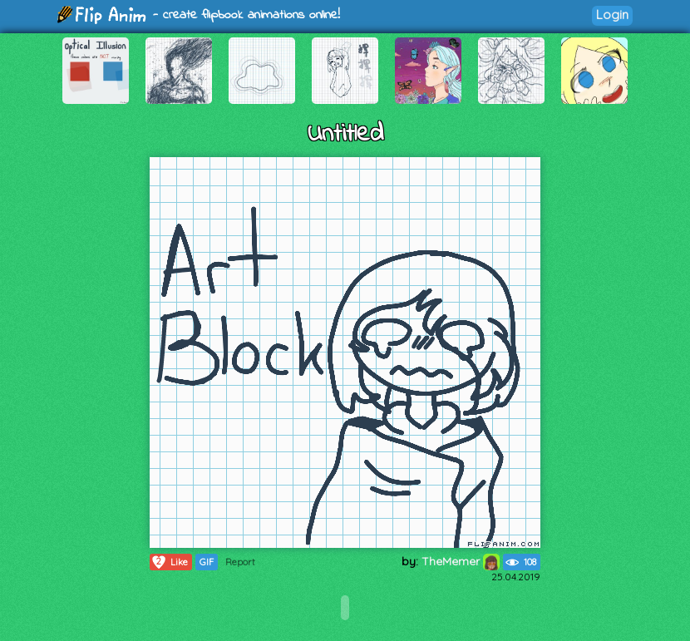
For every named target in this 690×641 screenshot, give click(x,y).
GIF (207, 562)
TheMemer (460, 561)
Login (612, 14)
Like (169, 562)
